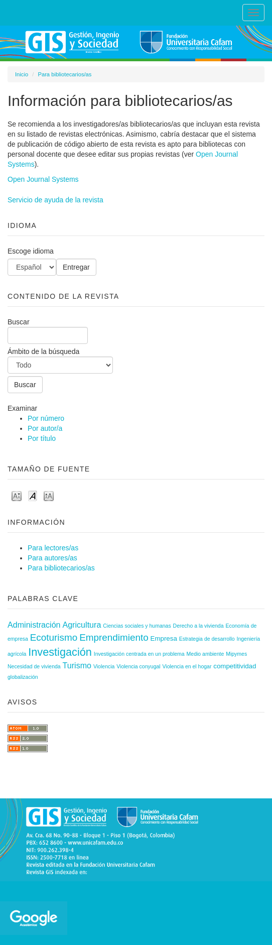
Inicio (21, 74)
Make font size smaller (17, 495)
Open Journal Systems (43, 179)
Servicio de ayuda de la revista (55, 200)
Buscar (48, 331)
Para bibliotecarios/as (64, 74)
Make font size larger (49, 495)
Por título (42, 438)
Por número (46, 418)
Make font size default (33, 495)
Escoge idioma (31, 251)
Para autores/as (52, 558)
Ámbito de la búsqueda (60, 360)
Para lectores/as (53, 548)
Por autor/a (45, 428)
